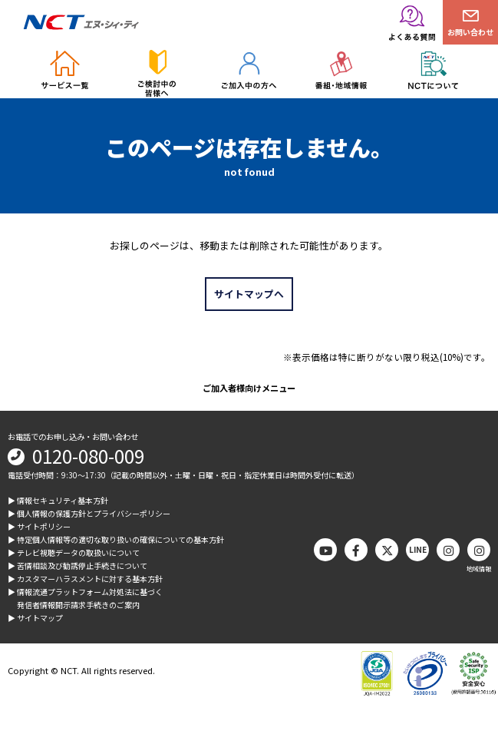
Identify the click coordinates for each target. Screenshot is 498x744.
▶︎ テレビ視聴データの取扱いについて (74, 552)
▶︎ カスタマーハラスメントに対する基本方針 (85, 578)
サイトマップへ (249, 293)
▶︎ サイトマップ (35, 617)
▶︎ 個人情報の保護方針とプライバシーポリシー (89, 513)
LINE (418, 549)
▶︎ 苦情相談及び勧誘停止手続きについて (77, 565)
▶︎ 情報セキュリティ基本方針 (58, 500)
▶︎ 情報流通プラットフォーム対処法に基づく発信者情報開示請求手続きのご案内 (85, 598)
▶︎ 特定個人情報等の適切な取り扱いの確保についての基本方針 (116, 539)
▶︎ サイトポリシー (39, 526)
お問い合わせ (470, 32)
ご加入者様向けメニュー (249, 388)
